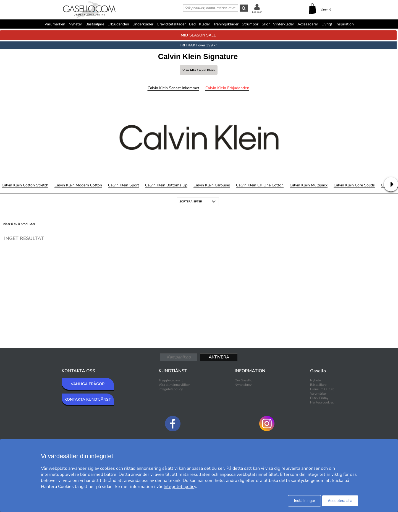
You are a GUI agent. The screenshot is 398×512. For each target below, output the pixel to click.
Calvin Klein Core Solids (354, 185)
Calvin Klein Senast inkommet (173, 88)
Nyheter (75, 24)
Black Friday (319, 398)
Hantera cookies (322, 402)
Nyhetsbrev (243, 384)
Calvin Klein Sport (123, 185)
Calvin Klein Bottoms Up (166, 185)
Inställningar (304, 500)
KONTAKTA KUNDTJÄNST (87, 399)
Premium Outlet (322, 389)
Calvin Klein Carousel (211, 185)
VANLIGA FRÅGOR (87, 384)
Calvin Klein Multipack (309, 185)
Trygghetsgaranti (171, 380)
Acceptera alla (340, 500)
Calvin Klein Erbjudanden (227, 88)
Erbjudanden (118, 24)
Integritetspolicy (171, 389)
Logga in (257, 12)
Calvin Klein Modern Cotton (78, 185)
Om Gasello (243, 380)
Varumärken (54, 24)
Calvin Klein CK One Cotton (260, 185)
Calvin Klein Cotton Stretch (25, 185)
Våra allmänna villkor (174, 384)
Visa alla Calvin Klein (198, 70)
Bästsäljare (94, 24)
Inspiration (345, 24)
